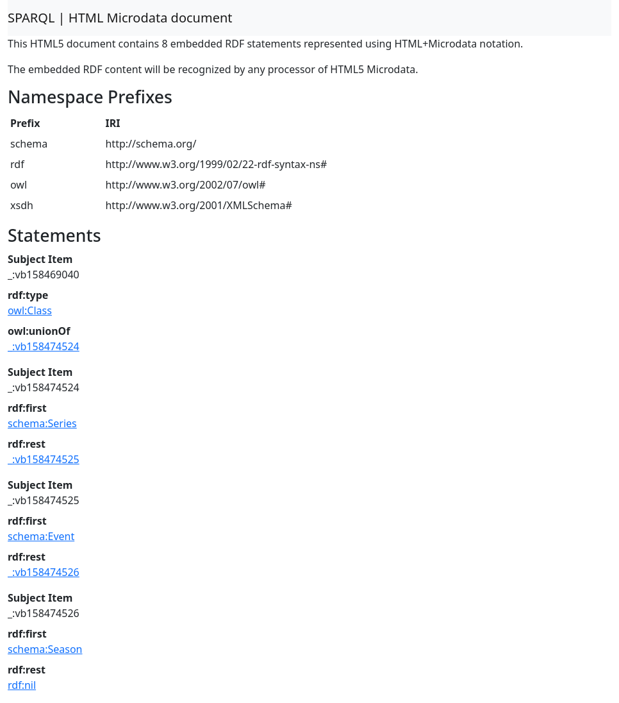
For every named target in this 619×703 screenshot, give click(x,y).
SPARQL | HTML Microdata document (120, 17)
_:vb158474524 (43, 346)
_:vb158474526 (43, 572)
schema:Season (45, 649)
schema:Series (42, 423)
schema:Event (41, 536)
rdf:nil (22, 685)
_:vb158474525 (43, 459)
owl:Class (30, 310)
